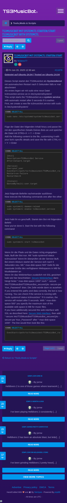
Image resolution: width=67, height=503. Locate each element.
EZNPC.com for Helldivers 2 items (35, 452)
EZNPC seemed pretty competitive (35, 427)
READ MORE (33, 394)
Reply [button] (8, 46)
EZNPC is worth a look (35, 401)
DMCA (42, 487)
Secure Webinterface (42, 278)
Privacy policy (30, 487)
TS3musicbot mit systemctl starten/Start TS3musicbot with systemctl (29, 32)
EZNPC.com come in (35, 376)
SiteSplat (38, 492)
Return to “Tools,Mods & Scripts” (19, 358)
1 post (60, 41)
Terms (51, 487)
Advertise (16, 487)
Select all (17, 112)
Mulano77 (22, 60)
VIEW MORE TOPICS (33, 477)
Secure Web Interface (40, 313)
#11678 (58, 70)
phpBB (57, 492)
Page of (49, 348)
